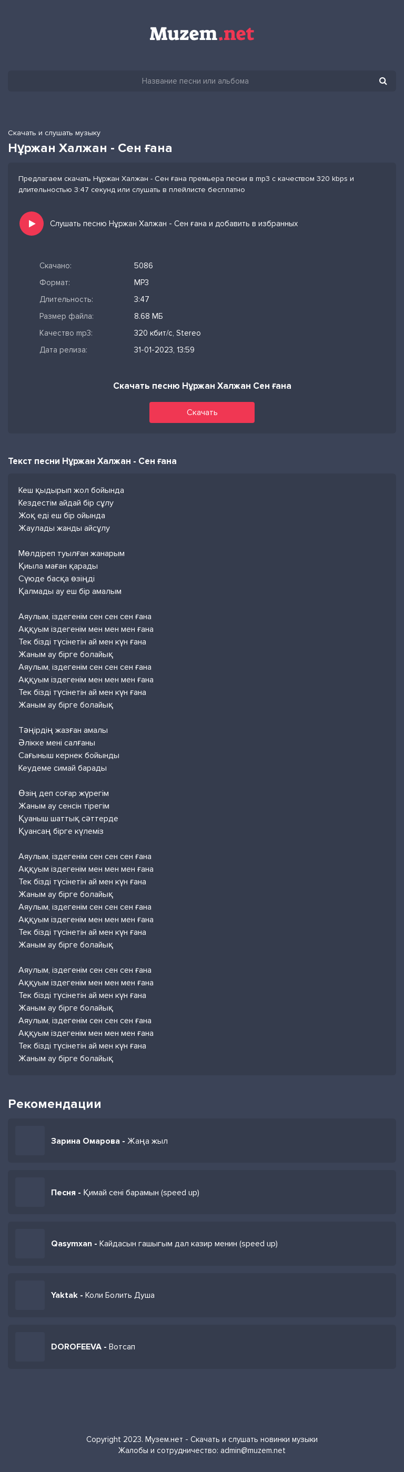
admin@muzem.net (253, 1450)
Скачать (202, 412)
